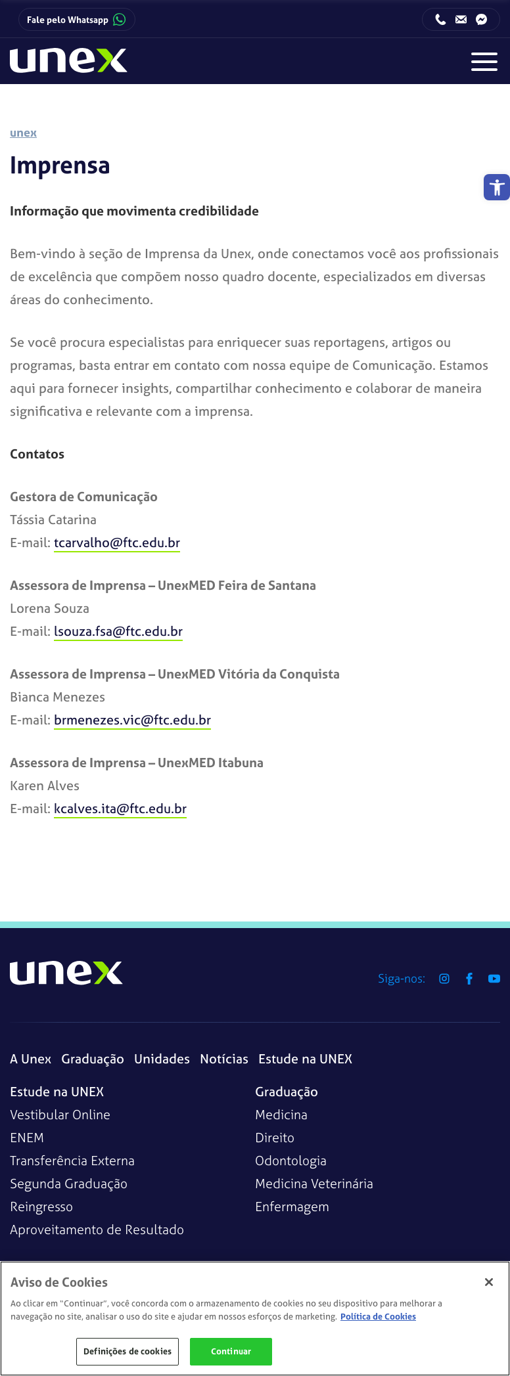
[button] (497, 187)
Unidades (162, 1058)
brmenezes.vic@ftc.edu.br (132, 719)
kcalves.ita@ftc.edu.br (120, 808)
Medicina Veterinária (314, 1183)
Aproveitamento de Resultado (97, 1229)
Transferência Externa (72, 1160)
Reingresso (41, 1206)
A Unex (30, 1058)
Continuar (231, 1351)
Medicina (281, 1114)
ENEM (27, 1137)
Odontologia (291, 1160)
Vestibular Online (60, 1114)
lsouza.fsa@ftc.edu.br (118, 631)
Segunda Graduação (69, 1183)
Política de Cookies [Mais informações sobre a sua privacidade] (378, 1316)
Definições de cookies (127, 1351)
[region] (255, 1318)
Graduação (92, 1058)
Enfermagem (292, 1206)
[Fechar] (489, 1282)
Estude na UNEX (305, 1058)
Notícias (224, 1058)
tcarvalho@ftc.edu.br (117, 542)
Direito (274, 1137)
